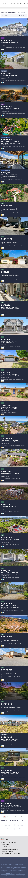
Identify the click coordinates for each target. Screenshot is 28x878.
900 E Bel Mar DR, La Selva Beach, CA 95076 (10, 110)
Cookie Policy (18, 874)
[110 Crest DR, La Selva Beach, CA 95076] (14, 624)
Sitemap (16, 875)
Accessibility (21, 875)
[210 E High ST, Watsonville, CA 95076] (14, 226)
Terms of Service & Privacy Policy (8, 874)
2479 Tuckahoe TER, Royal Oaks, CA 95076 (10, 607)
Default (23, 12)
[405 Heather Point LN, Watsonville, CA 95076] (14, 425)
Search (19, 3)
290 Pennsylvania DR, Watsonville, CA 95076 (10, 44)
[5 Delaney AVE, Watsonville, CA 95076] (14, 392)
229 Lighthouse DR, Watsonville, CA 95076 (10, 308)
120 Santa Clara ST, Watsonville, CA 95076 (10, 275)
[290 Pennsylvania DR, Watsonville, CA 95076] (14, 27)
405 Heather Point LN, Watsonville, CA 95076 (10, 441)
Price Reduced (20, 825)
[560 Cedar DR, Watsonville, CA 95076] (14, 558)
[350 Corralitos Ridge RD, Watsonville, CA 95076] (14, 691)
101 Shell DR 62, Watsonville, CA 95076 (9, 740)
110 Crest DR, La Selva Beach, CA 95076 (9, 640)
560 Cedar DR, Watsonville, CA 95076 (9, 574)
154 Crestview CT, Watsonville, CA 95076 (9, 77)
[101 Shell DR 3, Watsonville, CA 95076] (14, 160)
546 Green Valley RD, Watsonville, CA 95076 (10, 474)
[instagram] (5, 859)
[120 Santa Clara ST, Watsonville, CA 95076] (14, 259)
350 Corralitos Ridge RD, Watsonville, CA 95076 (11, 707)
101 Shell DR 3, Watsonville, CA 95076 (9, 176)
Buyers (5, 3)
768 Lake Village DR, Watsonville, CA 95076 (10, 375)
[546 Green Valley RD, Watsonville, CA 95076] (14, 458)
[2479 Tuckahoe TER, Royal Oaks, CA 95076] (14, 591)
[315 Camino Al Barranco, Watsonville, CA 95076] (14, 790)
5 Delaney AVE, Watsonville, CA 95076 (9, 408)
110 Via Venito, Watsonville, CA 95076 (9, 209)
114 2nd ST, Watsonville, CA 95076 (8, 342)
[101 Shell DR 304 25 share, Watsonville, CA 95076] (14, 491)
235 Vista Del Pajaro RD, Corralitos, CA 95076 (10, 143)
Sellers (12, 3)
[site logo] (6, 840)
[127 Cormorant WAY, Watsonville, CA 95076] (14, 757)
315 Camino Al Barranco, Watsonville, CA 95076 (11, 806)
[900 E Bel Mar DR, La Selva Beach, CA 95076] (14, 93)
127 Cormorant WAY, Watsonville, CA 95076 (10, 773)
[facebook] (2, 859)
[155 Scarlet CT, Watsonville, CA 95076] (14, 524)
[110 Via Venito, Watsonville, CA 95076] (14, 193)
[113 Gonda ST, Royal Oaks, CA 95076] (14, 657)
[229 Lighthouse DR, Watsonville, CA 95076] (14, 292)
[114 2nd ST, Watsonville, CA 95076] (14, 326)
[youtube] (8, 859)
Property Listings (10, 875)
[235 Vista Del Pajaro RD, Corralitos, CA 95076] (14, 127)
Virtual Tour (7, 828)
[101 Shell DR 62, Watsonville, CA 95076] (14, 724)
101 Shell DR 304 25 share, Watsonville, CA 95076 (11, 508)
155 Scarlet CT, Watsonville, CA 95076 (9, 541)
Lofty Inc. (8, 873)
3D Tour (21, 828)
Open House (7, 825)
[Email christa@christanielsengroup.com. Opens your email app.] (11, 849)
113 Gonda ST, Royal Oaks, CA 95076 (8, 673)
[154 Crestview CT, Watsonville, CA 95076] (14, 60)
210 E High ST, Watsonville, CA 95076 (9, 242)
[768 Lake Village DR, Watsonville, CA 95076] (14, 359)
